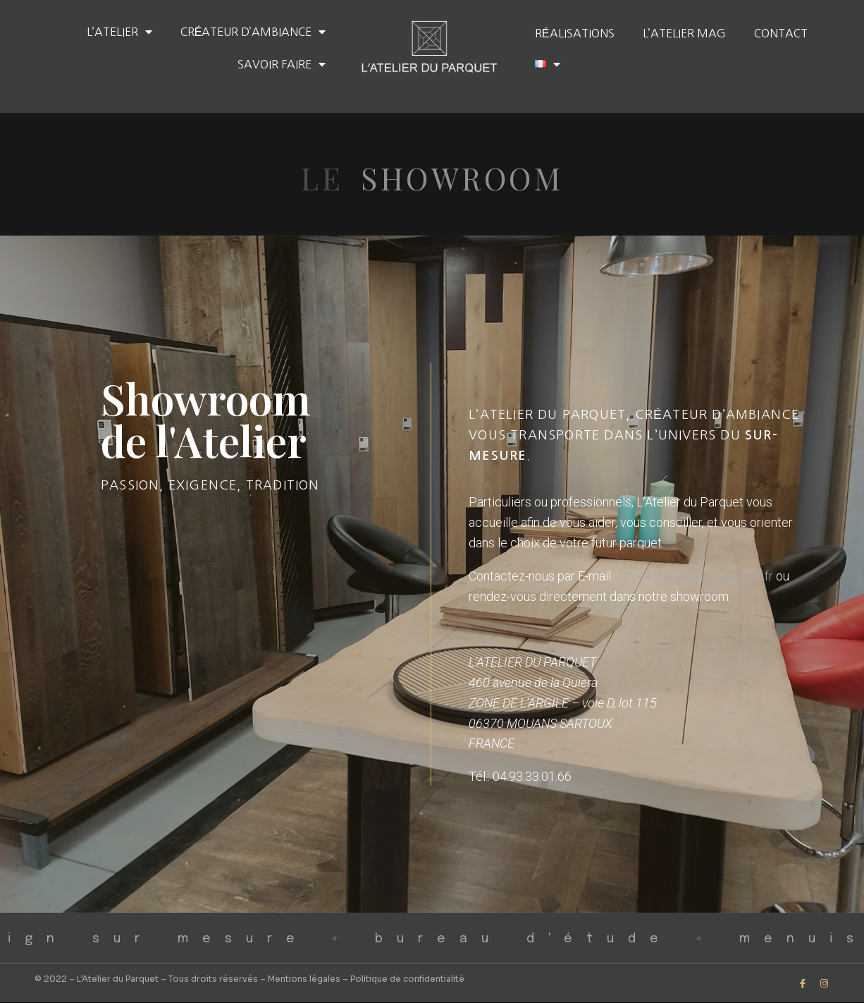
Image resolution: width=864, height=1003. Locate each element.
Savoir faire (281, 64)
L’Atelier (119, 31)
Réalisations (575, 33)
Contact (781, 33)
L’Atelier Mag (684, 33)
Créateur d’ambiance (253, 31)
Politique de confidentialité (407, 978)
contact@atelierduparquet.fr (696, 576)
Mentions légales (304, 978)
